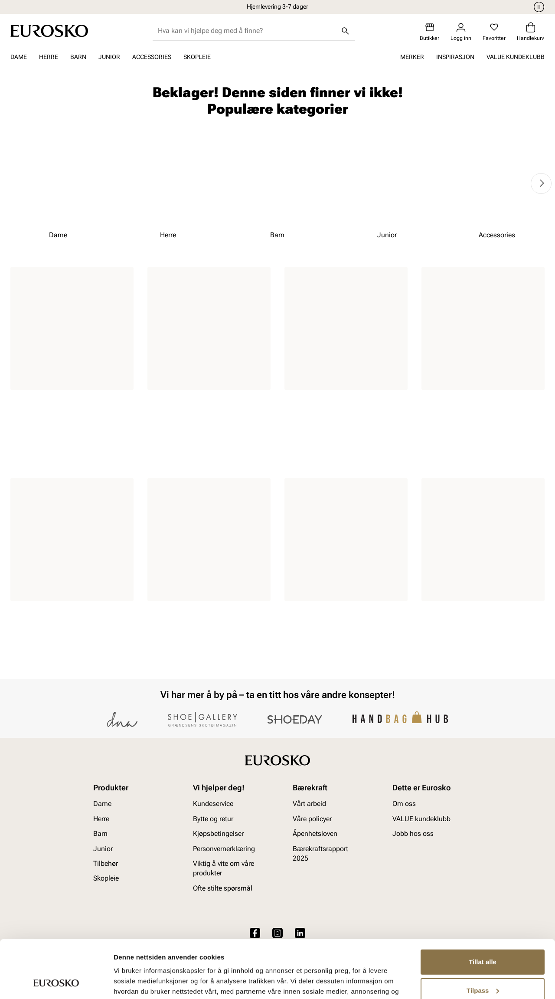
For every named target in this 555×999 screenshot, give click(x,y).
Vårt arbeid (309, 804)
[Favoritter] (494, 32)
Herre (48, 56)
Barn (78, 56)
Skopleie (197, 56)
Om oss (404, 804)
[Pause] (538, 7)
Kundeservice (213, 804)
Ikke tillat (482, 964)
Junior (109, 56)
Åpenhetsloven (315, 833)
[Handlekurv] (530, 32)
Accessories (151, 56)
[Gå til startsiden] (49, 31)
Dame (18, 56)
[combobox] (247, 31)
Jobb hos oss (413, 833)
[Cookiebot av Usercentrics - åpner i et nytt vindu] (56, 982)
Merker (412, 56)
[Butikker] (429, 32)
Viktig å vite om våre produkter (223, 868)
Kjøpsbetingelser (218, 833)
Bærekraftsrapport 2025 (320, 853)
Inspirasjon (455, 56)
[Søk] (345, 30)
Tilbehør (105, 863)
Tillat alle (482, 907)
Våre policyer (312, 819)
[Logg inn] (461, 32)
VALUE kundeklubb (515, 56)
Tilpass (483, 936)
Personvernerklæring (224, 849)
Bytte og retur (213, 819)
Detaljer (126, 982)
